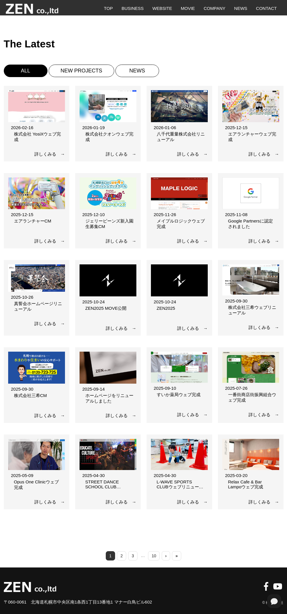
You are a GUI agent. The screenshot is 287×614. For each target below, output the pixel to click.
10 (154, 556)
